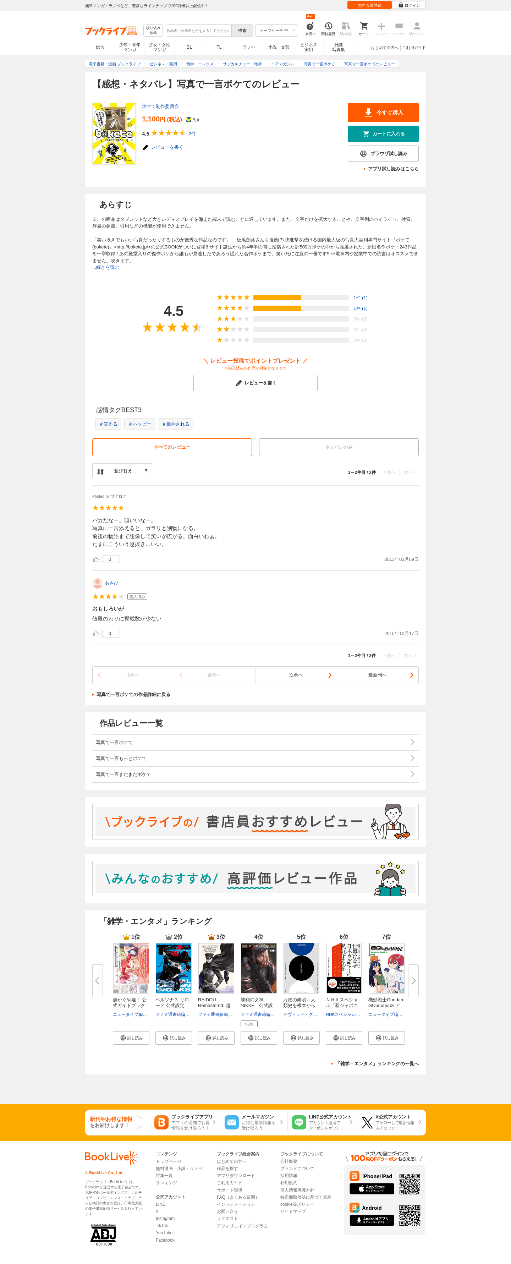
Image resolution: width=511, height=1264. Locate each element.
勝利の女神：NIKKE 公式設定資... (257, 1005)
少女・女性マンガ (159, 47)
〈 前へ (388, 472)
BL (189, 47)
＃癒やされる (175, 424)
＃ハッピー (139, 424)
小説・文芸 (279, 47)
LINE (160, 1204)
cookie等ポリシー (297, 1204)
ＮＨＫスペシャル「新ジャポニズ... (342, 1005)
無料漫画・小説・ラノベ (179, 1168)
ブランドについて (297, 1168)
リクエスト (227, 1218)
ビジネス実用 (308, 47)
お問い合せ (227, 1211)
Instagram (165, 1218)
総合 (100, 47)
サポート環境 (229, 1190)
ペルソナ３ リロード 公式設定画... (172, 1005)
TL (218, 47)
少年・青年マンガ (130, 47)
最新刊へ (377, 675)
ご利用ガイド (414, 47)
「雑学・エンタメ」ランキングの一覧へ (377, 1063)
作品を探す (227, 1168)
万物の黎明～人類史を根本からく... (299, 1005)
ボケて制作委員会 (160, 106)
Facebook (165, 1240)
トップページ (168, 1161)
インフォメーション (236, 1204)
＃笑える (108, 424)
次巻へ (296, 675)
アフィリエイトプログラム (242, 1226)
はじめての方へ (385, 47)
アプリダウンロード (236, 1175)
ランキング (166, 1182)
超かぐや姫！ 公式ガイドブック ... (130, 1005)
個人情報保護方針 (297, 1190)
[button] (131, 1038)
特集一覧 (164, 1175)
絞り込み (153, 30)
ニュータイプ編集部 (132, 1014)
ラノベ (249, 47)
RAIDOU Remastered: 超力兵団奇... (214, 1005)
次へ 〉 (411, 472)
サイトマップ (293, 1211)
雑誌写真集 (338, 47)
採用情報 (288, 1175)
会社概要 (288, 1161)
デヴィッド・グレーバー (306, 1014)
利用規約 (288, 1182)
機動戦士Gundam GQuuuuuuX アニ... (386, 1005)
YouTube (164, 1232)
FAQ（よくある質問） (238, 1197)
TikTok (162, 1225)
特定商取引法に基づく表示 (305, 1197)
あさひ (112, 583)
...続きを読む (105, 267)
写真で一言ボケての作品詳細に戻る (133, 694)
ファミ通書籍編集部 (174, 1014)
